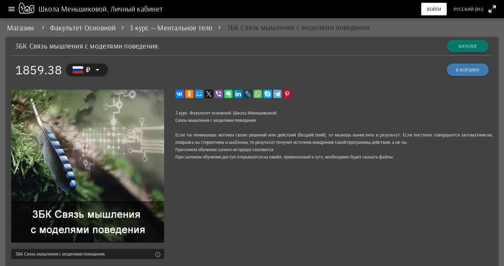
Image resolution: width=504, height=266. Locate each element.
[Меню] (11, 9)
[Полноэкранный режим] (492, 8)
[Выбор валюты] (87, 70)
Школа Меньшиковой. (74, 8)
